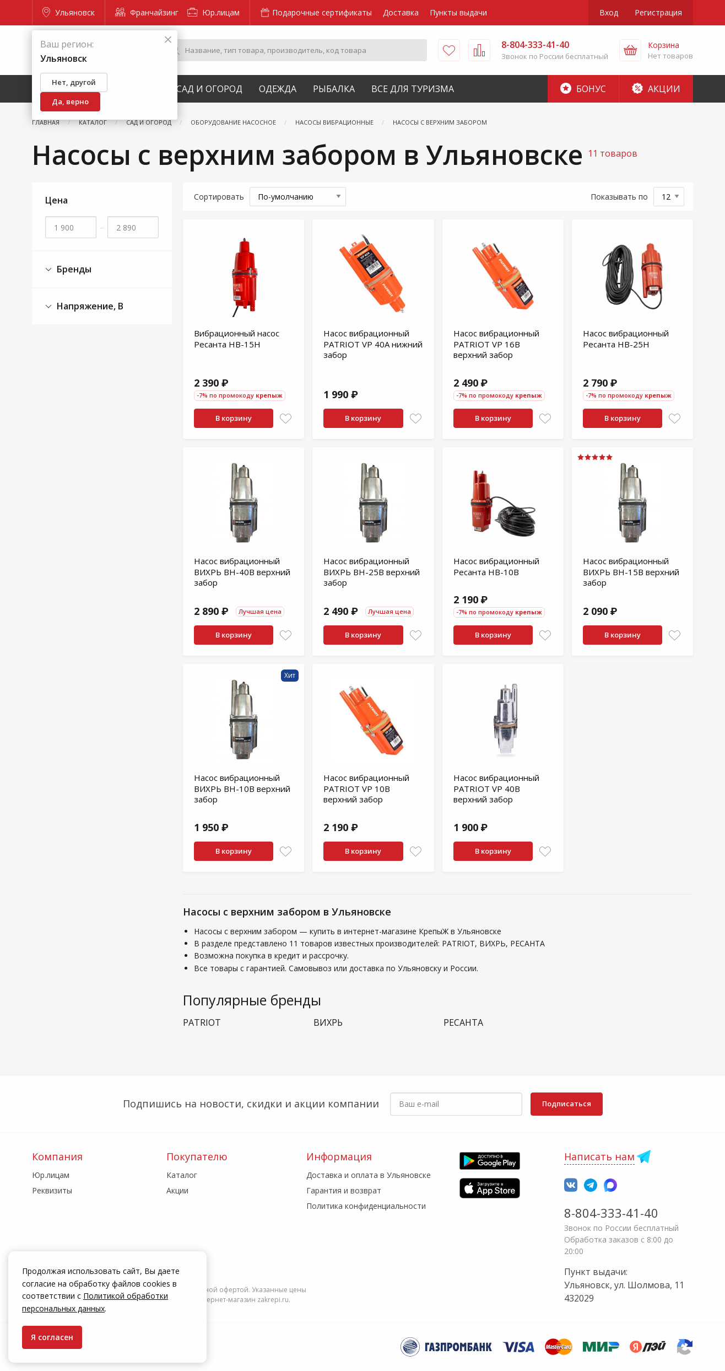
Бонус (583, 89)
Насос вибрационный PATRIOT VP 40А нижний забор (373, 344)
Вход (608, 12)
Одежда (277, 89)
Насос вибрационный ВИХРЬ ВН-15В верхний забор (631, 571)
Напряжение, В (84, 306)
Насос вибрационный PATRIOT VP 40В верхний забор (496, 788)
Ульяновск (68, 12)
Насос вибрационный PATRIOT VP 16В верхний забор (496, 344)
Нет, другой (74, 82)
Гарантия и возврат (343, 1190)
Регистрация (658, 12)
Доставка (401, 12)
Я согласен (52, 1337)
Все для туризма (412, 89)
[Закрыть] (168, 40)
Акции (656, 89)
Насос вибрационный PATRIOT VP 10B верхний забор (366, 788)
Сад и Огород (209, 89)
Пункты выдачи (458, 12)
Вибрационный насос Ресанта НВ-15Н (236, 339)
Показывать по (619, 196)
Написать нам (599, 1156)
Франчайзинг (146, 12)
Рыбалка (334, 89)
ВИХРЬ (328, 1023)
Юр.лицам (213, 12)
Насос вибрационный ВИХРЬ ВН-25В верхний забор (371, 571)
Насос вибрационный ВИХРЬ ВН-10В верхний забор (242, 788)
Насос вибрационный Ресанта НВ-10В (496, 566)
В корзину (233, 418)
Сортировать (219, 196)
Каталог (181, 1175)
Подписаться (566, 1103)
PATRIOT (202, 1023)
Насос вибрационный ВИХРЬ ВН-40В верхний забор (242, 571)
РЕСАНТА (463, 1023)
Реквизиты (52, 1190)
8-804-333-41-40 (611, 1212)
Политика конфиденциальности (366, 1206)
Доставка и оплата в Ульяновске (368, 1175)
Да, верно (70, 101)
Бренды (68, 269)
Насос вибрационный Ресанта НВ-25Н (626, 339)
